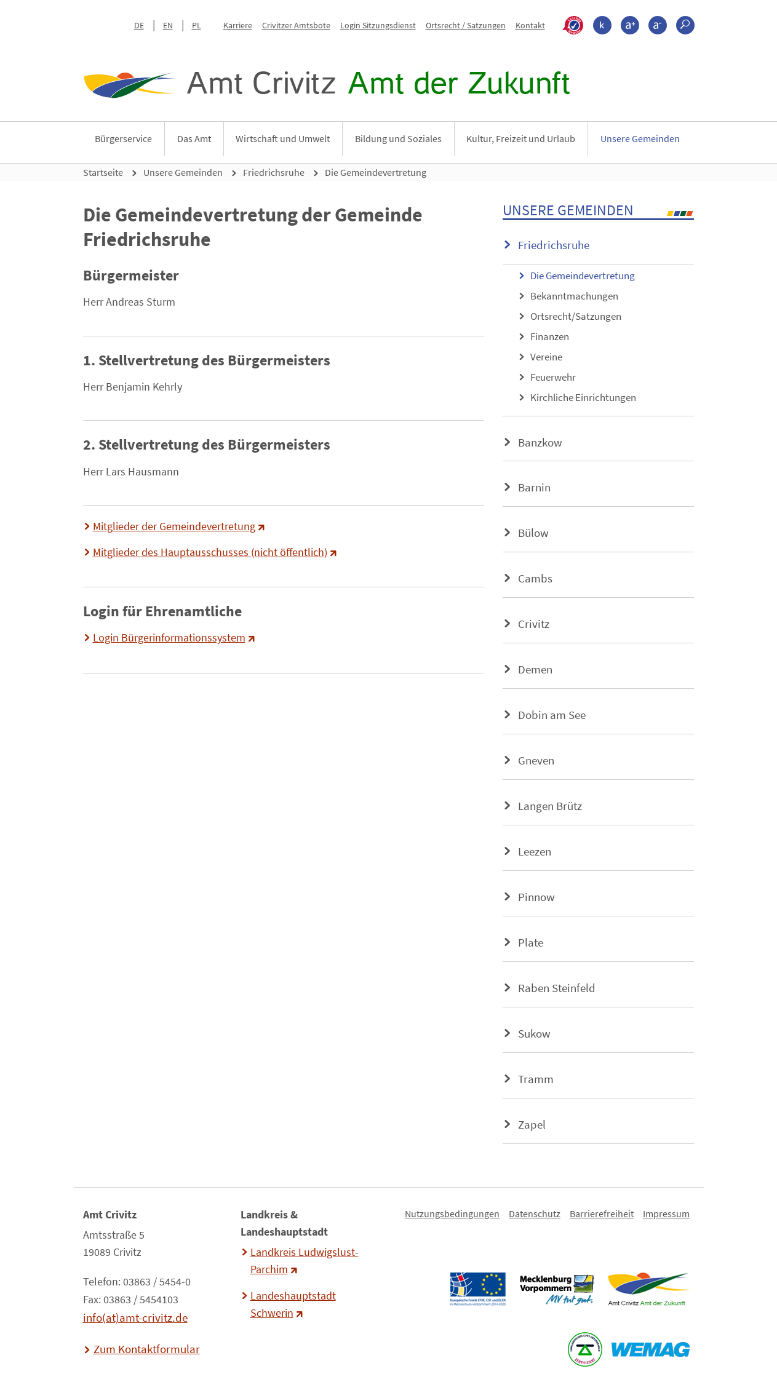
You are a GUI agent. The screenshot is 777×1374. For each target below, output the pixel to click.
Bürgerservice (123, 138)
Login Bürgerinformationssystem (169, 638)
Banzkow (540, 442)
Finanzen (549, 336)
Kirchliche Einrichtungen (583, 397)
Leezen (534, 851)
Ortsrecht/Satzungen (575, 316)
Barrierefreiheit (602, 1213)
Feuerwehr (553, 377)
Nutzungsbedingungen (452, 1213)
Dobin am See (552, 714)
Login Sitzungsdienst (378, 25)
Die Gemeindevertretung (375, 172)
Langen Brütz (550, 805)
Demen (535, 669)
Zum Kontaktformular (147, 1348)
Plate (530, 942)
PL (196, 25)
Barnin (534, 487)
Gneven (536, 760)
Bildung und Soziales (398, 138)
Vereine (546, 356)
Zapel (532, 1124)
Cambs (535, 578)
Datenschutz (534, 1213)
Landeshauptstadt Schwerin (293, 1304)
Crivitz (533, 623)
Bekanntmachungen (574, 296)
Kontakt (530, 25)
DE (139, 25)
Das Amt (194, 138)
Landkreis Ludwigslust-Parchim (304, 1260)
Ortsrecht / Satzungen (466, 25)
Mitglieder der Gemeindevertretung (174, 526)
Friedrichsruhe (274, 172)
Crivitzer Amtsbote (296, 25)
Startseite (103, 172)
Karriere (237, 25)
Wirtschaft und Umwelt (283, 138)
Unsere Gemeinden (640, 138)
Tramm (536, 1078)
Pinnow (536, 896)
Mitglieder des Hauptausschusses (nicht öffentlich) (210, 552)
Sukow (534, 1033)
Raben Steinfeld (557, 987)
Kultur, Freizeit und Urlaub (520, 138)
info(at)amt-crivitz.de (135, 1317)
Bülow (533, 532)
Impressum (666, 1213)
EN (168, 25)
